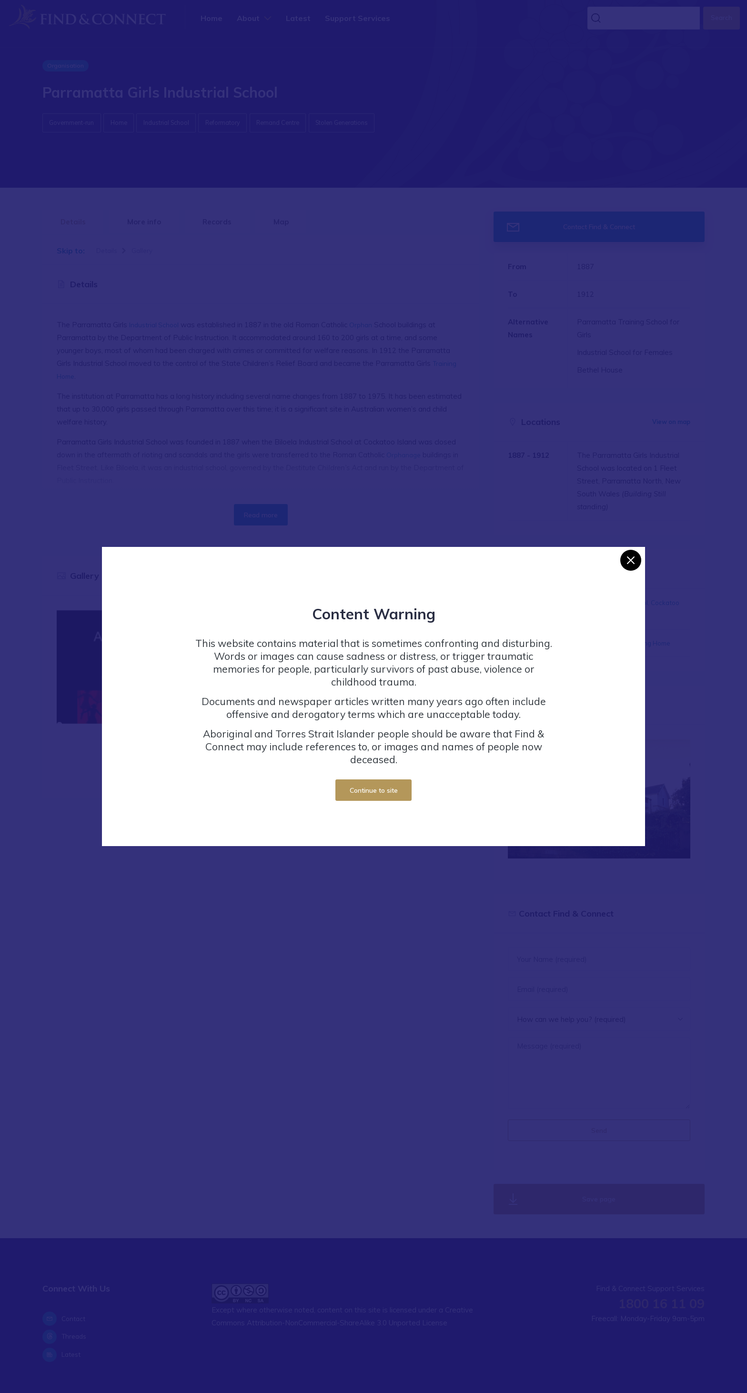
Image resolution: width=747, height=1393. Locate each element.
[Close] (630, 560)
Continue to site (374, 790)
